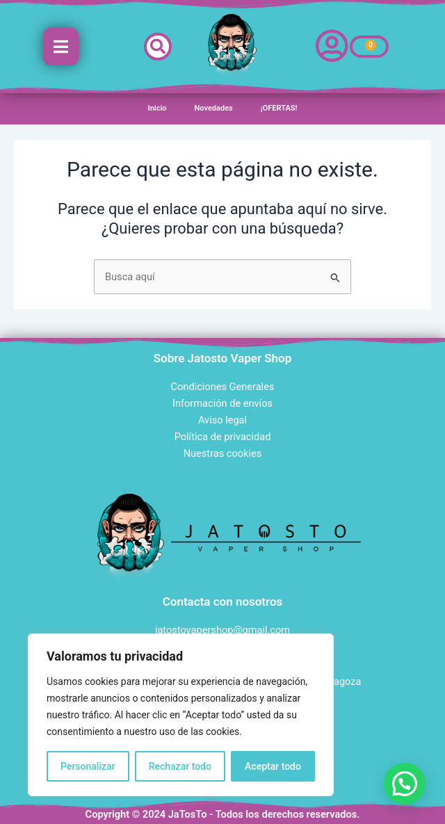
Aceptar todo (273, 766)
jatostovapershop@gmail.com (222, 630)
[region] (181, 714)
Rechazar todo (180, 766)
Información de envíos (222, 403)
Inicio (157, 108)
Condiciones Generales (223, 386)
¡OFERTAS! (279, 108)
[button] (158, 46)
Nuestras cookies (223, 453)
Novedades (214, 108)
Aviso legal (222, 420)
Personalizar (87, 766)
